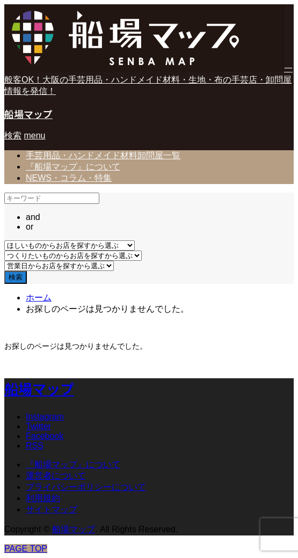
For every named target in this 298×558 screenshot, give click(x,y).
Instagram (45, 416)
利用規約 (43, 498)
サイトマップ (51, 509)
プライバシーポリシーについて (86, 486)
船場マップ (28, 114)
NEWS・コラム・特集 (69, 177)
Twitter (38, 426)
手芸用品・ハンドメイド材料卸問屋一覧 (103, 155)
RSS (34, 445)
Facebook (44, 435)
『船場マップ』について (73, 166)
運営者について (56, 475)
